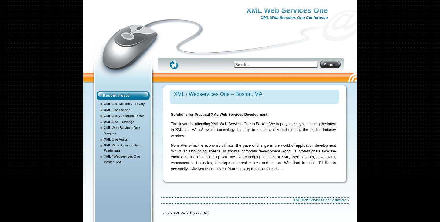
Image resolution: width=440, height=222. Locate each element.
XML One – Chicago (119, 122)
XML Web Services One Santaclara (320, 200)
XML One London (117, 110)
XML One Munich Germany (124, 104)
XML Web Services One (287, 10)
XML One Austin (116, 139)
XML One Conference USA (124, 116)
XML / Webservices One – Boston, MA (218, 94)
